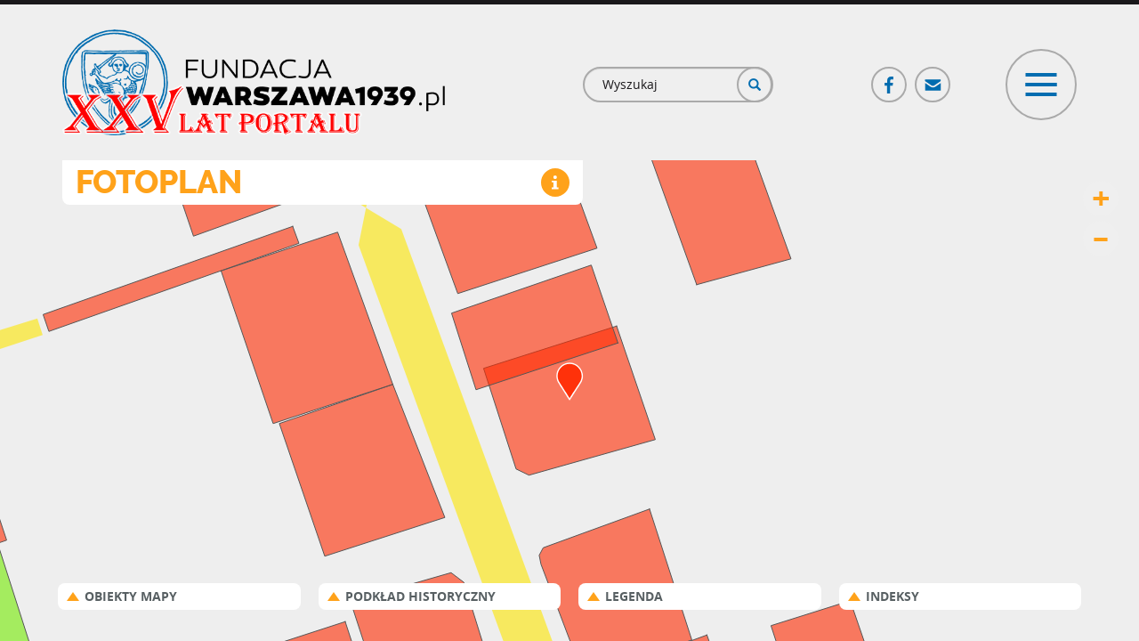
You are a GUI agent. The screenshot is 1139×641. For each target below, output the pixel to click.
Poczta (933, 77)
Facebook (890, 77)
